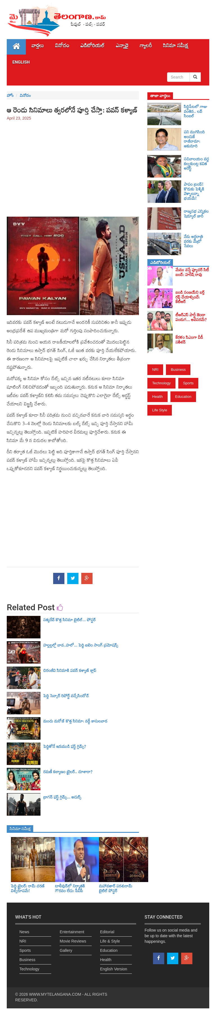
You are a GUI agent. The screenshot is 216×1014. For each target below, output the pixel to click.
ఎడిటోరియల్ (92, 46)
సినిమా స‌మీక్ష (175, 46)
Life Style (159, 410)
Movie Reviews (73, 941)
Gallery (66, 950)
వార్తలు (38, 46)
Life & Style (110, 941)
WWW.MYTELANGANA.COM (55, 994)
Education (183, 396)
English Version (113, 969)
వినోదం (62, 46)
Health (157, 396)
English (21, 62)
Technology (161, 383)
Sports (188, 383)
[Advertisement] (73, 166)
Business (178, 369)
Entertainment (72, 932)
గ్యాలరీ (146, 46)
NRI (155, 369)
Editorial (107, 932)
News (24, 932)
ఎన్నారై (122, 46)
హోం (10, 95)
